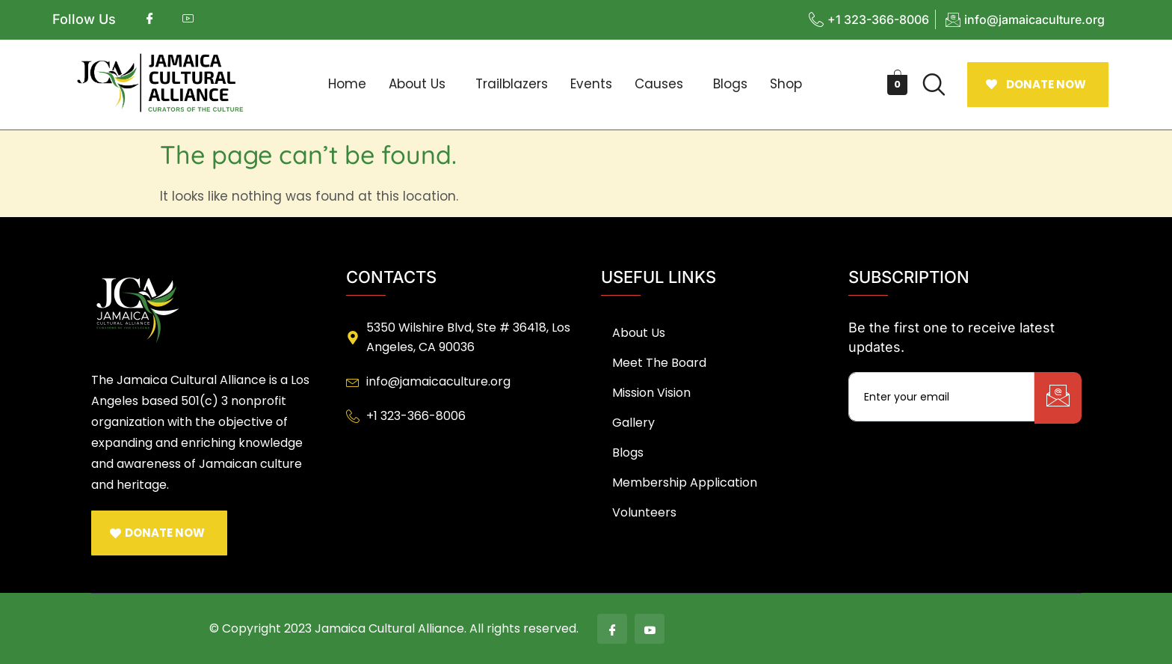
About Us (417, 84)
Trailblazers (511, 84)
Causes (659, 84)
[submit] (1058, 398)
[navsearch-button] (934, 85)
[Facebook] (612, 629)
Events (591, 84)
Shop (786, 84)
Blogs (730, 84)
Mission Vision (651, 392)
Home (347, 84)
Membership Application (684, 482)
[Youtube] (649, 629)
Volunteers (644, 512)
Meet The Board (659, 362)
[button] (420, 84)
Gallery (633, 422)
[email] (941, 396)
